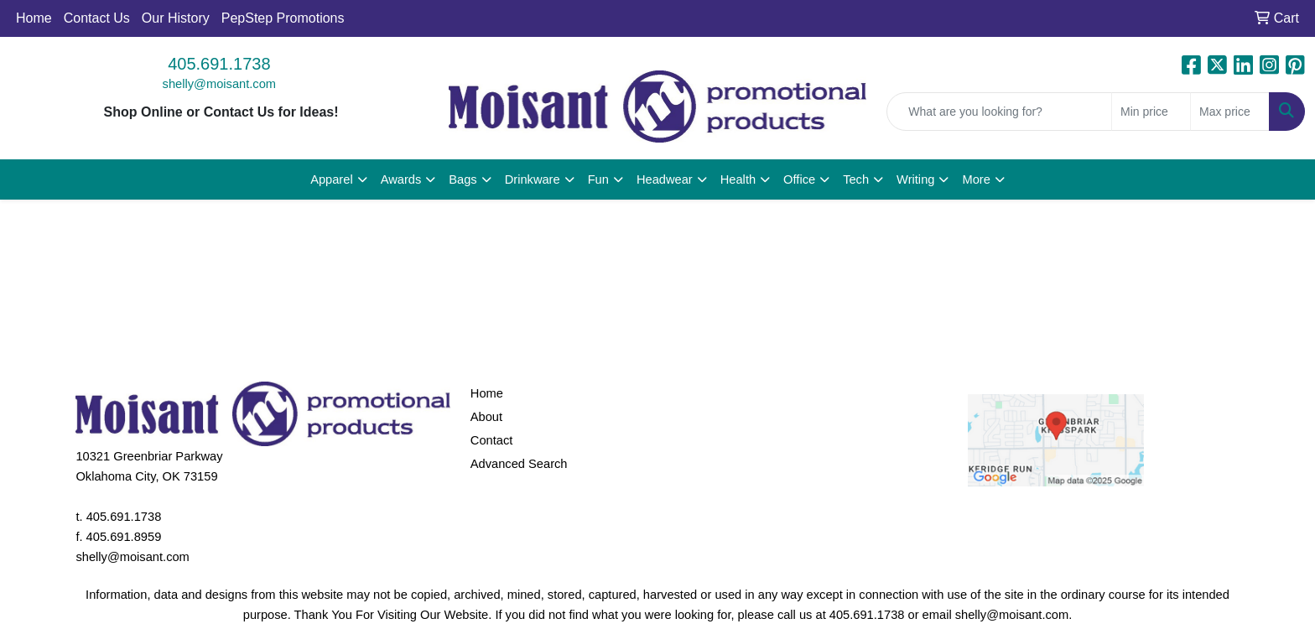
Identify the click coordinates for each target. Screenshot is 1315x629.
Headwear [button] (665, 179)
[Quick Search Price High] (1230, 111)
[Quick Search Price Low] (1151, 111)
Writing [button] (915, 179)
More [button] (976, 179)
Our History (176, 18)
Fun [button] (598, 179)
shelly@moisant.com (219, 84)
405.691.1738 (219, 64)
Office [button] (799, 179)
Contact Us (97, 18)
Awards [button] (401, 179)
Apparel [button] (331, 179)
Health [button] (738, 179)
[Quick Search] (999, 111)
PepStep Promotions (283, 18)
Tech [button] (856, 179)
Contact (491, 440)
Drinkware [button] (532, 179)
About (486, 417)
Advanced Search (519, 463)
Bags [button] (462, 179)
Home (34, 18)
